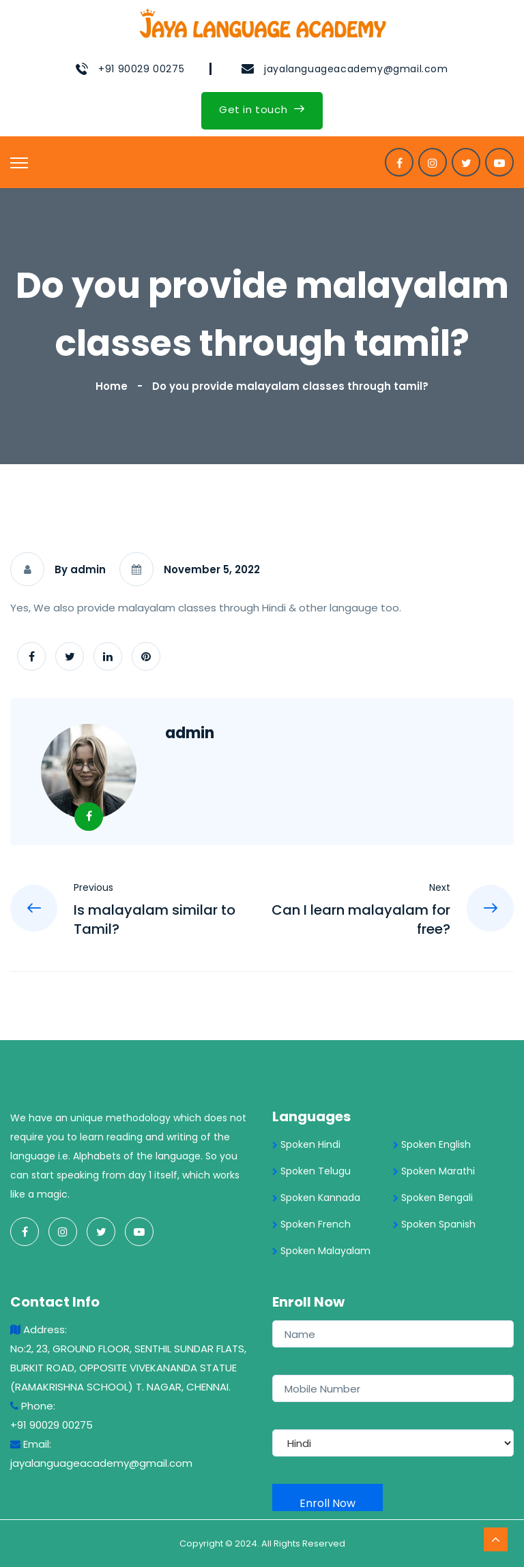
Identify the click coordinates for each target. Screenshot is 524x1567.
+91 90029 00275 (141, 69)
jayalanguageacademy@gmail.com (356, 69)
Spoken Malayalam (321, 1251)
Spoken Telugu (311, 1171)
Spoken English (432, 1144)
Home (114, 386)
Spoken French (311, 1224)
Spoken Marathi (434, 1171)
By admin (80, 569)
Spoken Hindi (306, 1144)
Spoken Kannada (316, 1197)
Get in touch (262, 109)
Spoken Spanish (434, 1224)
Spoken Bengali (433, 1197)
